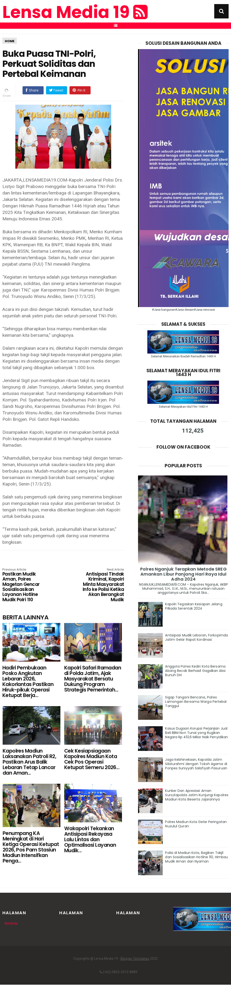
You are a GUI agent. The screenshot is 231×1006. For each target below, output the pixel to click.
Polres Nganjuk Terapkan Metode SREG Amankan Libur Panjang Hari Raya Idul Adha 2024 (183, 574)
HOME (9, 41)
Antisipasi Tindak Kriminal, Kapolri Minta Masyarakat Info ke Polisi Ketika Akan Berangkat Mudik (99, 585)
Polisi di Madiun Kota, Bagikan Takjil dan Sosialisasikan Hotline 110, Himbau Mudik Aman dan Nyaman (196, 857)
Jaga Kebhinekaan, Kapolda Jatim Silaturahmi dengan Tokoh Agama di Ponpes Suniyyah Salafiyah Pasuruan (196, 764)
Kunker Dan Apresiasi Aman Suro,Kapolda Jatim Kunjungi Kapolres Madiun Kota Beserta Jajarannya (196, 795)
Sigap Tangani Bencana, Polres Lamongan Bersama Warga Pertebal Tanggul (195, 701)
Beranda (11, 923)
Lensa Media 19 (75, 12)
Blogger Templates (135, 958)
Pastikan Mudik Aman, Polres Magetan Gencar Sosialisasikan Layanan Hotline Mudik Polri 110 (26, 585)
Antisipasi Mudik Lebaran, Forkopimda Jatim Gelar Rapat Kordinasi (196, 637)
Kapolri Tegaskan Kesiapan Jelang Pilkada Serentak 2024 (193, 606)
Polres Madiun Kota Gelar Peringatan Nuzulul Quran (196, 824)
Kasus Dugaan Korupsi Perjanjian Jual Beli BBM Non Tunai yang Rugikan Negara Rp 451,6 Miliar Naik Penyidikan (196, 732)
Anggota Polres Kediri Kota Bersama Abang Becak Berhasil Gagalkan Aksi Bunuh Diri (195, 670)
